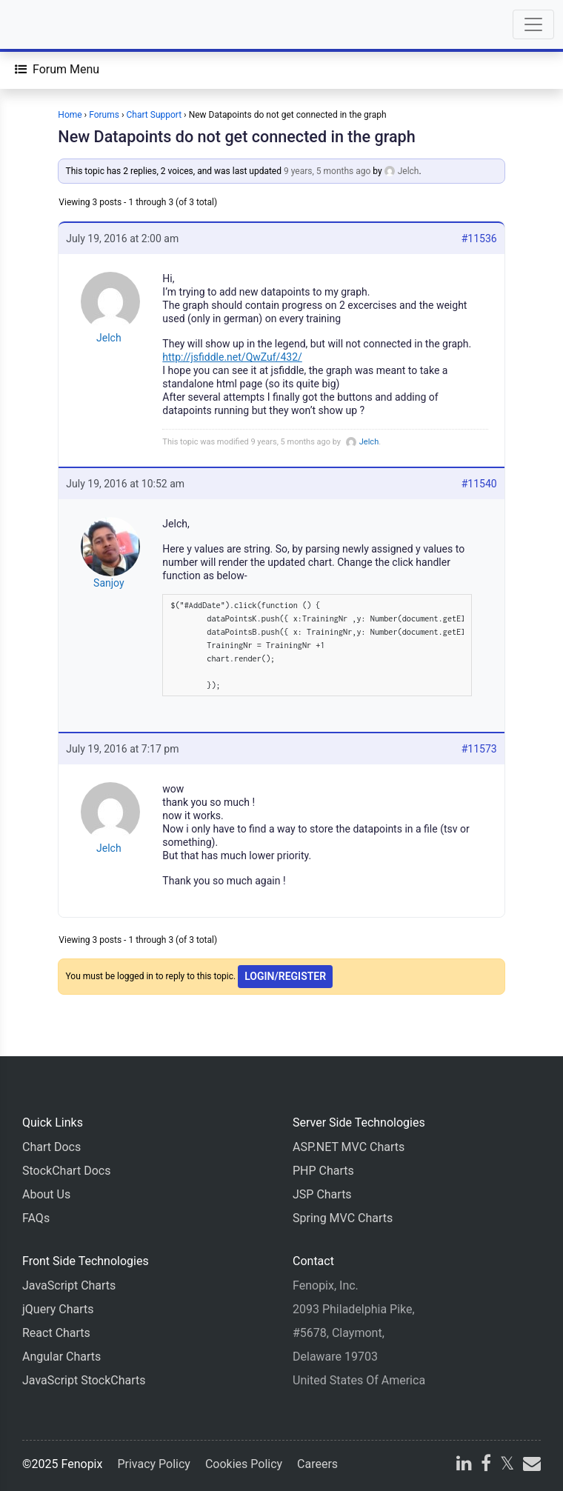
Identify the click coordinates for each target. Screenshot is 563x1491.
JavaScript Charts (69, 1285)
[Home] (53, 24)
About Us (46, 1194)
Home (69, 115)
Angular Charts (61, 1357)
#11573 (479, 749)
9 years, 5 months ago (327, 171)
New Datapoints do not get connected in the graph (236, 136)
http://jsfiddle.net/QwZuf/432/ (232, 357)
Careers (317, 1464)
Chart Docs (51, 1147)
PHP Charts (323, 1171)
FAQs (36, 1218)
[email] (530, 1465)
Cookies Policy (243, 1464)
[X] (507, 1465)
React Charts (56, 1333)
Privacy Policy (153, 1464)
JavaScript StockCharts (84, 1380)
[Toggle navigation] (533, 24)
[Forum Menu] (57, 69)
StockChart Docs (66, 1171)
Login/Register (285, 976)
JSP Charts (322, 1194)
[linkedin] (464, 1465)
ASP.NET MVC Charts (348, 1147)
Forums (104, 115)
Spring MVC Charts (343, 1218)
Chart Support (154, 115)
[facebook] (486, 1465)
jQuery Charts (57, 1309)
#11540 (479, 484)
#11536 (479, 238)
